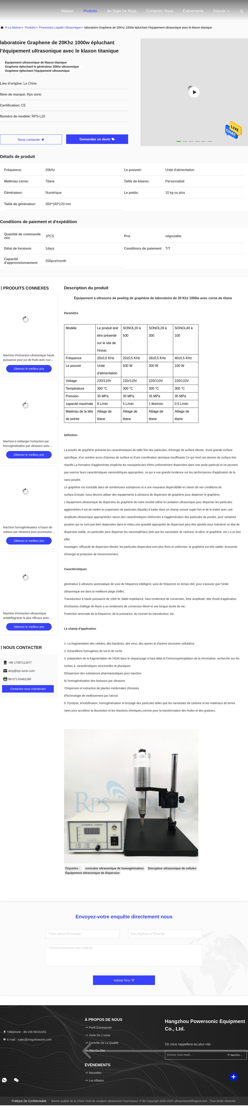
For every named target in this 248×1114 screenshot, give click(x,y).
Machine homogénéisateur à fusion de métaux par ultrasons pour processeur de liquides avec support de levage (27, 532)
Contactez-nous (159, 11)
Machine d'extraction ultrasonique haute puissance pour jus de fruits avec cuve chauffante (28, 360)
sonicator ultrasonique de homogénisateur (114, 868)
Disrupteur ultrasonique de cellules (172, 868)
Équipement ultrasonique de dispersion (92, 873)
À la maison (13, 27)
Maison (67, 11)
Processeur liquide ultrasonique (60, 27)
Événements (193, 11)
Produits (90, 11)
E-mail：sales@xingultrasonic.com (27, 1039)
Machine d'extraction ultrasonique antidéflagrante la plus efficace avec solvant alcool (26, 618)
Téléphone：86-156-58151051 (24, 1032)
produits (30, 27)
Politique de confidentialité (29, 1101)
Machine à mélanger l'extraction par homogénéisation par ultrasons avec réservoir (26, 446)
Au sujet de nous (121, 11)
